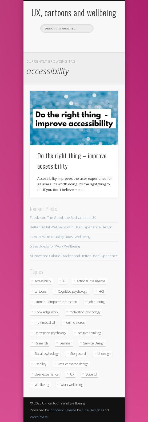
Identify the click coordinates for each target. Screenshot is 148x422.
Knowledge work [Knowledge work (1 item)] (46, 312)
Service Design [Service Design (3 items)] (94, 343)
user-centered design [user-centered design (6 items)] (73, 364)
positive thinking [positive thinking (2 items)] (89, 333)
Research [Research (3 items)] (41, 343)
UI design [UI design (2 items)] (104, 353)
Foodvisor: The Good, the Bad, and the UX (63, 217)
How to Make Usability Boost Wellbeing (60, 236)
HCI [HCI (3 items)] (101, 291)
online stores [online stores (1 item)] (75, 322)
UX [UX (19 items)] (72, 374)
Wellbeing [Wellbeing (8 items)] (42, 384)
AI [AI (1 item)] (64, 281)
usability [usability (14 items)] (40, 364)
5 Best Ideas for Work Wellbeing (55, 246)
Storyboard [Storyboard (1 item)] (78, 353)
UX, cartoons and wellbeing (74, 12)
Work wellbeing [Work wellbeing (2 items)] (72, 384)
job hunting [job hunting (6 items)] (97, 302)
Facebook (51, 41)
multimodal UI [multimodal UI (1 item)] (45, 322)
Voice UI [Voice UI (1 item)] (91, 374)
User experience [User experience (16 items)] (47, 374)
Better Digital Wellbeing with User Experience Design (71, 227)
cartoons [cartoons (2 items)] (40, 291)
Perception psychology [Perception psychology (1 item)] (50, 333)
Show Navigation (105, 47)
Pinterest (73, 41)
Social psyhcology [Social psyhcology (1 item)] (47, 353)
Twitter (62, 41)
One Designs (92, 410)
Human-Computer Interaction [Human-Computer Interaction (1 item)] (56, 302)
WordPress (38, 417)
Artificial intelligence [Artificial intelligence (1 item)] (91, 281)
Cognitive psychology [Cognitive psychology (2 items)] (72, 291)
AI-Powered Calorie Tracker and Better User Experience (74, 255)
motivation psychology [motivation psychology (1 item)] (85, 312)
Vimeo (84, 41)
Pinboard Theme (63, 410)
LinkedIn (95, 41)
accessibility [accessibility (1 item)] (43, 281)
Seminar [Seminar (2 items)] (65, 343)
